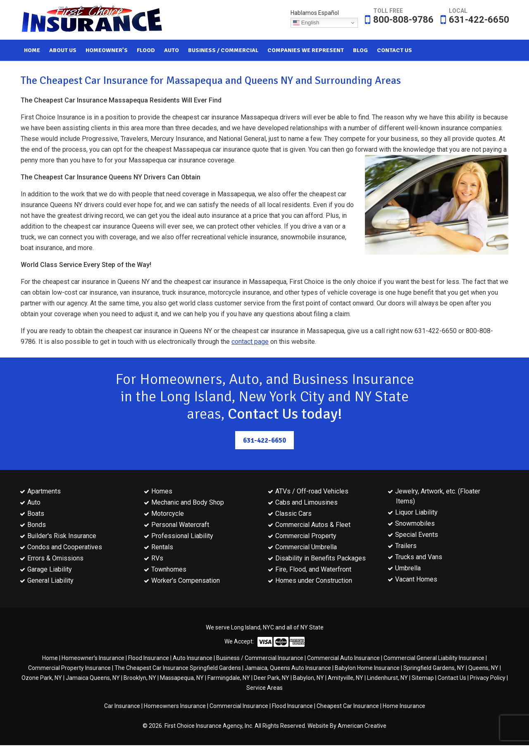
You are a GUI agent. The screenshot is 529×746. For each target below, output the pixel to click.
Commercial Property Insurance (69, 668)
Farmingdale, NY (228, 678)
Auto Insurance (192, 658)
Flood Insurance (148, 658)
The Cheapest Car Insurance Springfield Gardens (177, 668)
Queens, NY (483, 668)
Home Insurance (404, 706)
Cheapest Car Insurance (348, 706)
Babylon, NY (308, 678)
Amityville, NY (345, 678)
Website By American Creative (346, 726)
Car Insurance (122, 706)
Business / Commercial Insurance (259, 658)
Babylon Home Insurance (367, 668)
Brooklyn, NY (140, 678)
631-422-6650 (479, 19)
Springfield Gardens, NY (434, 668)
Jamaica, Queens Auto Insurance (288, 668)
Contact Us (452, 678)
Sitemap (423, 678)
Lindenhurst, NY (387, 678)
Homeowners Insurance (175, 706)
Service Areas (264, 688)
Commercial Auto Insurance (343, 658)
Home (50, 658)
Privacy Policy (487, 678)
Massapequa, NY (182, 678)
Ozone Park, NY (41, 678)
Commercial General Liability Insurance (434, 658)
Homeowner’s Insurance (93, 658)
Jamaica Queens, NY (93, 678)
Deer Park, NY (271, 678)
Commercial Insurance (239, 706)
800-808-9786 (403, 19)
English (306, 22)
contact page (250, 342)
